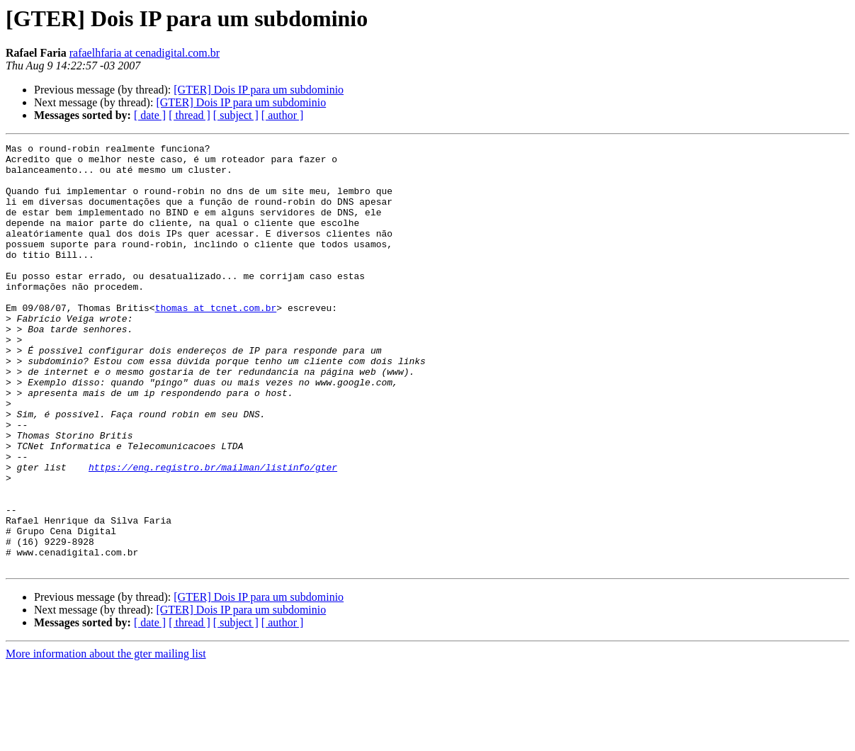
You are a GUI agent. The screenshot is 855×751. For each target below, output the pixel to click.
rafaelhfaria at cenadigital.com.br (144, 53)
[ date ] (150, 115)
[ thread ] (189, 115)
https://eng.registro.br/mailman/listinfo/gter (213, 532)
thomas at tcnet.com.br (216, 341)
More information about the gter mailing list (106, 739)
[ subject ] (236, 115)
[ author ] (282, 115)
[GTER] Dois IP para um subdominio (259, 90)
